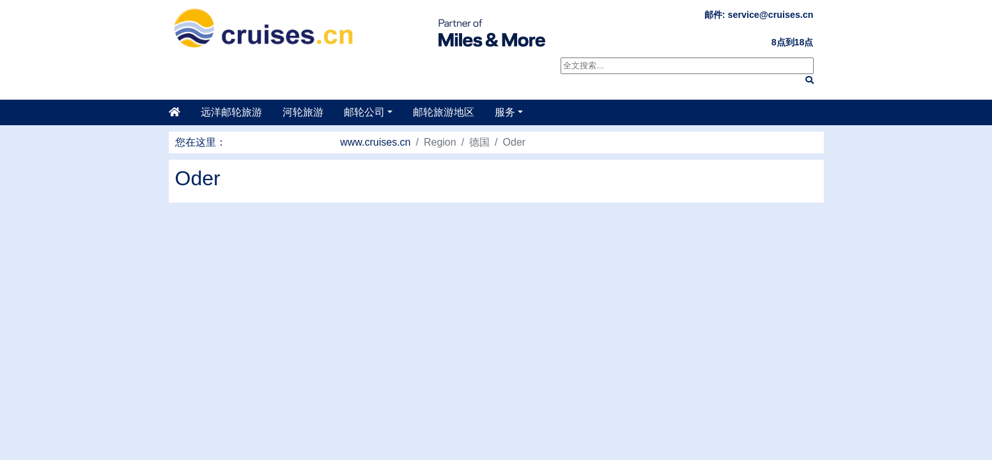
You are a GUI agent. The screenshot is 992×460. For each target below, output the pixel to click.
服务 (505, 112)
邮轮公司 (364, 112)
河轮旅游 (303, 112)
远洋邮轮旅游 (231, 112)
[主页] (179, 112)
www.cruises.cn (375, 142)
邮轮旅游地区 (443, 112)
